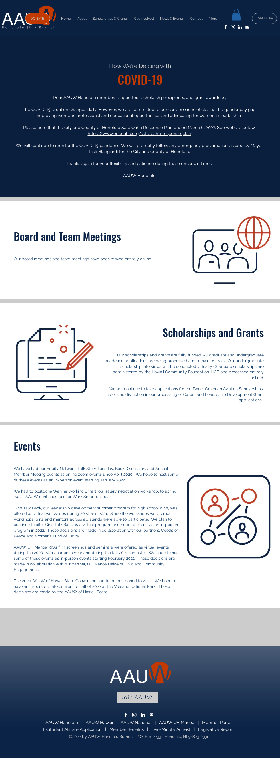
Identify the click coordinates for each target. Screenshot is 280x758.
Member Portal (216, 722)
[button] (236, 15)
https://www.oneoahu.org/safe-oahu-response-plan (139, 133)
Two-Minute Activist (170, 729)
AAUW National (136, 722)
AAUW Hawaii (99, 722)
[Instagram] (233, 27)
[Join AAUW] (137, 697)
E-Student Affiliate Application (72, 729)
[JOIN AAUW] (264, 18)
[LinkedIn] (240, 27)
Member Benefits (126, 729)
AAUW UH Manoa (176, 722)
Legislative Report (216, 729)
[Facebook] (226, 27)
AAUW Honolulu (61, 722)
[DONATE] (37, 18)
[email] (247, 27)
